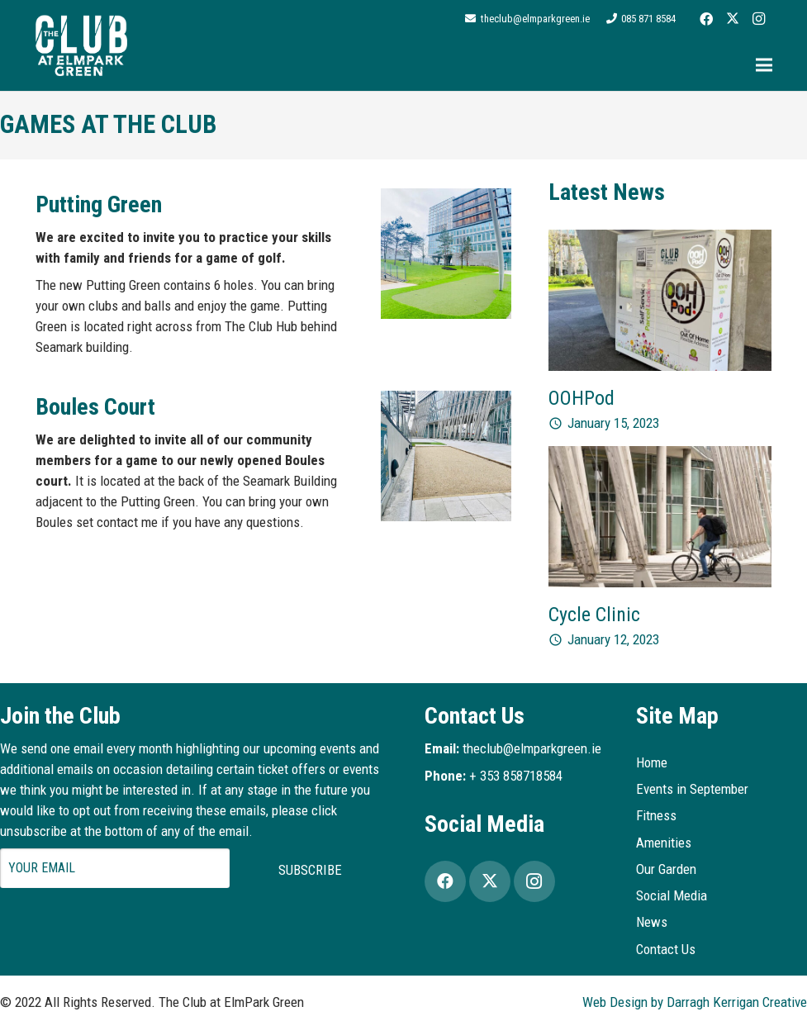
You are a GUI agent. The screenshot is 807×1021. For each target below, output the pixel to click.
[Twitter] (732, 19)
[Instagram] (759, 19)
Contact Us (665, 949)
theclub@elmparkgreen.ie (532, 748)
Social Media (671, 895)
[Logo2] (81, 45)
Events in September (692, 789)
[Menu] (763, 65)
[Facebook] (706, 19)
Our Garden (666, 869)
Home (651, 762)
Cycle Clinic (594, 614)
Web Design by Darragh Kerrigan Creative (694, 1002)
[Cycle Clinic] (660, 456)
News (651, 922)
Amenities (663, 842)
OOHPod (581, 398)
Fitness (656, 815)
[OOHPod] (660, 239)
